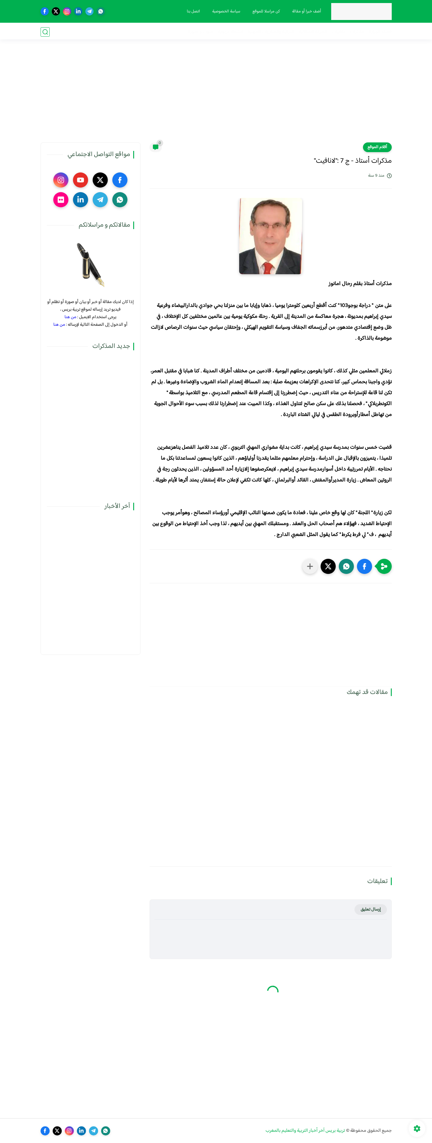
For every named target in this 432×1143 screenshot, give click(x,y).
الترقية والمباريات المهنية (270, 32)
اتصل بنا (193, 11)
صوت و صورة (200, 32)
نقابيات (338, 32)
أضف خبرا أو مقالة (306, 11)
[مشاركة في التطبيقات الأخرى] (310, 566)
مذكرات (357, 32)
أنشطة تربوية (230, 32)
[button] (364, 566)
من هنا (70, 317)
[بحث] (45, 32)
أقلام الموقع (377, 147)
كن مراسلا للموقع (265, 11)
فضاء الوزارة (380, 32)
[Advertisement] (216, 95)
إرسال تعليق (371, 909)
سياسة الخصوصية (226, 11)
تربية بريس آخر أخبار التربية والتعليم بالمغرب (305, 1131)
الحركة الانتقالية (312, 32)
